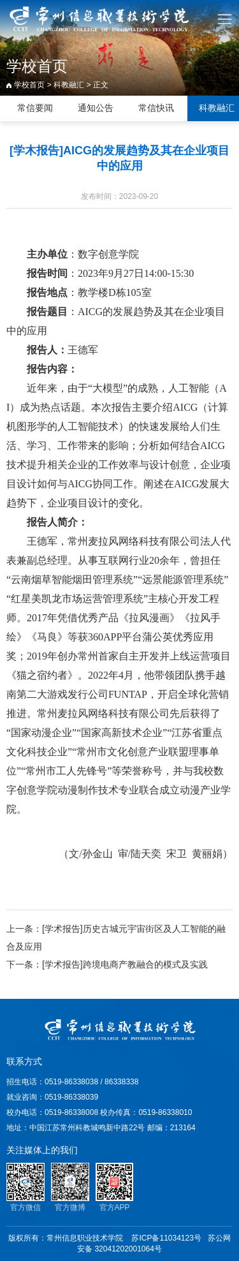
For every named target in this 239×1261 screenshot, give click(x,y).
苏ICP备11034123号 (166, 1238)
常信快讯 (156, 108)
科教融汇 (69, 84)
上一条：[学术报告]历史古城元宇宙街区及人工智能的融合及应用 (116, 938)
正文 (100, 84)
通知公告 (95, 108)
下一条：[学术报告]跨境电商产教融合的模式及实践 (107, 964)
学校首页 (29, 84)
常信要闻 (35, 108)
